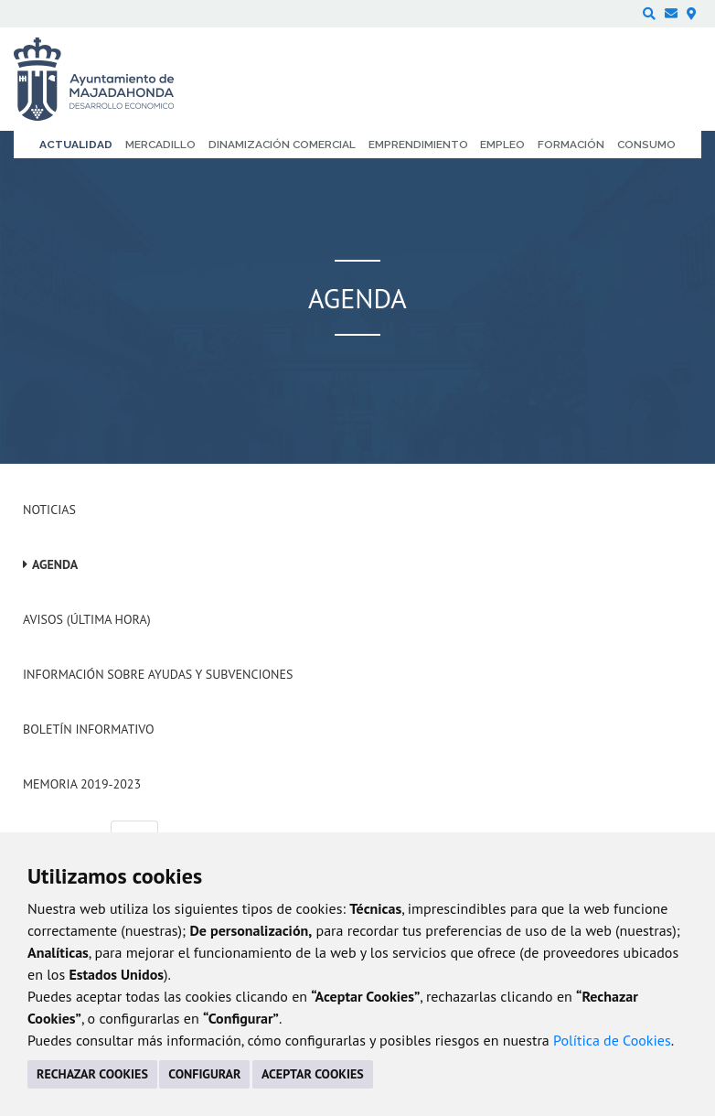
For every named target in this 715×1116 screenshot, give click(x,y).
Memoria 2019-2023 (82, 784)
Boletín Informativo (88, 729)
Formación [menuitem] (571, 144)
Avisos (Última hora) (87, 619)
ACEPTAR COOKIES (312, 1074)
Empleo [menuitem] (502, 144)
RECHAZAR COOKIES (92, 1074)
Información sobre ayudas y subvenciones (158, 674)
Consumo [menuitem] (646, 144)
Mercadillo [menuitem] (160, 144)
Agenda (55, 564)
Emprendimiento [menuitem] (418, 144)
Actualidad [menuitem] (75, 144)
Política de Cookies (612, 1040)
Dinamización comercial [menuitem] (282, 144)
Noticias (49, 509)
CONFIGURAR (204, 1074)
